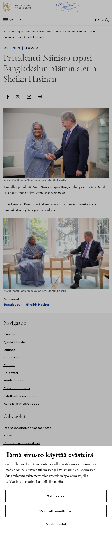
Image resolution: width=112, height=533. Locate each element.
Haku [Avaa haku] (99, 19)
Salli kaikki (56, 496)
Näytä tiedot (56, 524)
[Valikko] (13, 20)
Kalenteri (10, 373)
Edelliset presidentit (19, 396)
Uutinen (12, 48)
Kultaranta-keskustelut (21, 443)
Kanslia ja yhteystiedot (21, 403)
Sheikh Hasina (37, 304)
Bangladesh (12, 304)
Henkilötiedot (14, 380)
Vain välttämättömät (56, 511)
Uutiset (9, 350)
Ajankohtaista (26, 31)
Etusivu (8, 31)
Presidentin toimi (16, 388)
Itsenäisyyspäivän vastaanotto (27, 428)
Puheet (9, 365)
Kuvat (7, 435)
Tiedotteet (12, 357)
